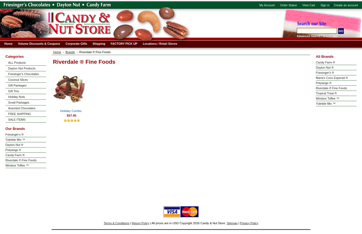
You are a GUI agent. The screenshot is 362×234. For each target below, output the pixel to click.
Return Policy (140, 223)
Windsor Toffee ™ (17, 165)
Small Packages (18, 102)
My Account (267, 5)
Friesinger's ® (14, 134)
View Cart (308, 5)
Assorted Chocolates (21, 108)
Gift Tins (13, 91)
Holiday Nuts (16, 96)
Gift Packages (17, 85)
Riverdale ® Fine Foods (20, 160)
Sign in (324, 5)
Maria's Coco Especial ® (332, 77)
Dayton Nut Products (21, 68)
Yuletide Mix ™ (15, 139)
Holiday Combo (71, 111)
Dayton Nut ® (14, 144)
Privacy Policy (249, 223)
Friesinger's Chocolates (23, 74)
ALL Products (17, 62)
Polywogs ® (13, 150)
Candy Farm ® (15, 155)
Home (57, 52)
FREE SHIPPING (19, 114)
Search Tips (329, 36)
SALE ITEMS (17, 119)
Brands (70, 52)
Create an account (346, 5)
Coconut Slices (18, 79)
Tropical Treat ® (326, 93)
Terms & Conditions (116, 223)
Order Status (288, 5)
